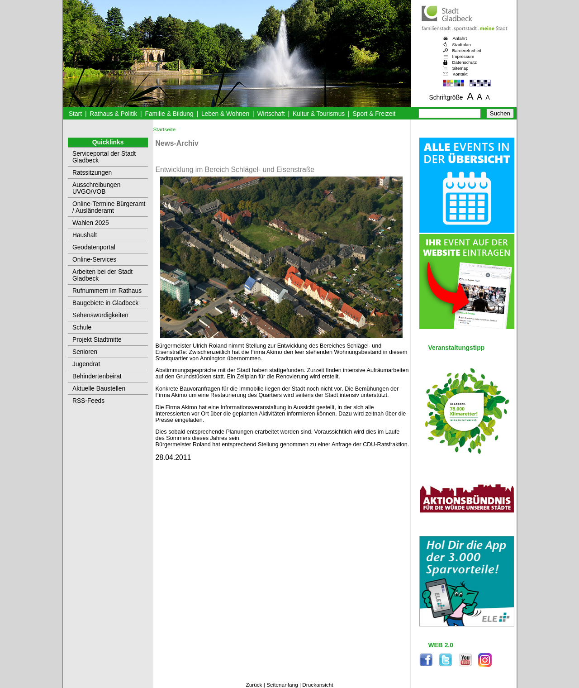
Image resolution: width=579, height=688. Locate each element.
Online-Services (94, 259)
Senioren (84, 352)
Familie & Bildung (169, 113)
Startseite (164, 129)
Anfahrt (460, 38)
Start (75, 113)
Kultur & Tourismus (319, 113)
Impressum (463, 56)
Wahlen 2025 (90, 223)
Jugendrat (86, 364)
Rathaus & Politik (113, 113)
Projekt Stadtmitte (97, 339)
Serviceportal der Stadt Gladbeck (104, 157)
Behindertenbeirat (97, 376)
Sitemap (460, 68)
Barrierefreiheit (466, 50)
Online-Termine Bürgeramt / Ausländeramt (108, 207)
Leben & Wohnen (225, 113)
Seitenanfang (282, 685)
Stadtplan (461, 44)
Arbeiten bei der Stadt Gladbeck (102, 275)
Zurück (254, 685)
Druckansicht (317, 685)
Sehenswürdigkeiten (100, 315)
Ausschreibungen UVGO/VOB (96, 188)
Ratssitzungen (92, 172)
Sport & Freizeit (374, 113)
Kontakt (460, 74)
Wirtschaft (271, 113)
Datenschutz (464, 62)
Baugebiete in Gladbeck (105, 303)
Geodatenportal (93, 247)
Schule (81, 327)
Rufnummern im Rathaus (107, 290)
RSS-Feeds (88, 400)
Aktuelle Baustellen (98, 388)
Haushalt (84, 235)
